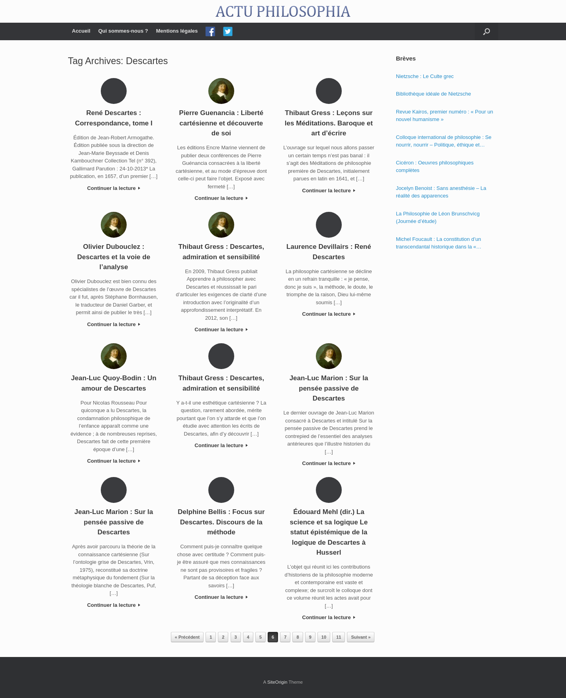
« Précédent (187, 637)
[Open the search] (486, 31)
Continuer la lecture (114, 188)
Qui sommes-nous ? (123, 31)
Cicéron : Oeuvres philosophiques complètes (435, 167)
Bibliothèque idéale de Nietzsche (433, 94)
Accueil (81, 31)
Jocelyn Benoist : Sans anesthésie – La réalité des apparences (441, 192)
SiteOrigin (277, 682)
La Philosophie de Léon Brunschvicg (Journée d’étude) (438, 218)
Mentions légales (177, 31)
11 (338, 637)
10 (323, 637)
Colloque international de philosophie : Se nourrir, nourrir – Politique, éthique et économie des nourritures (444, 141)
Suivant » (360, 637)
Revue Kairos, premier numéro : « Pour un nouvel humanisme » (444, 116)
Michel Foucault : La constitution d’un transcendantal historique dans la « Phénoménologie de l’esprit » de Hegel (440, 243)
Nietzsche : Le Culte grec (425, 76)
